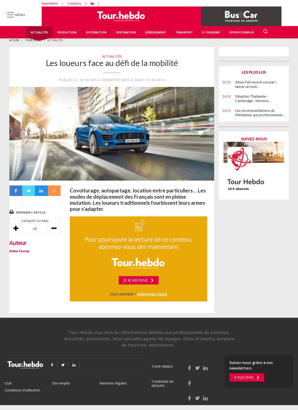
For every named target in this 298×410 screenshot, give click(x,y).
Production (67, 32)
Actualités (39, 32)
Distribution (96, 32)
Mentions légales (113, 383)
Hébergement (155, 32)
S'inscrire (244, 377)
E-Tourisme (211, 32)
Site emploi (61, 383)
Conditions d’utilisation (22, 390)
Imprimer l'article (31, 212)
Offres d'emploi (241, 32)
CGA (8, 383)
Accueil (14, 40)
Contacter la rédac (35, 220)
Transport (184, 32)
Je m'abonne (135, 280)
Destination (126, 32)
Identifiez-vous (152, 294)
